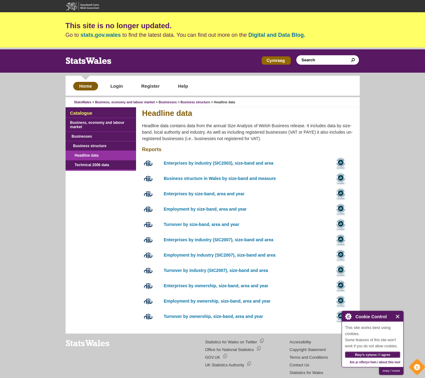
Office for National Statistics (229, 349)
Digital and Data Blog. (277, 35)
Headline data (87, 155)
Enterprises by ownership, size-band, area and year (216, 285)
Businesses (168, 102)
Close (398, 317)
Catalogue (81, 113)
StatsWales (82, 102)
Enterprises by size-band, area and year (204, 193)
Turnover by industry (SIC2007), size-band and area (216, 270)
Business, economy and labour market (125, 102)
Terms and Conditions (309, 357)
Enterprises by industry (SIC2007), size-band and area (218, 239)
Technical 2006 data (92, 165)
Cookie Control (415, 368)
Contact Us (299, 365)
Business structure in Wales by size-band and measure (220, 178)
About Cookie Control (348, 316)
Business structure (195, 102)
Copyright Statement (308, 349)
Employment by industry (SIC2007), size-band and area (219, 255)
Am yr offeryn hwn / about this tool (375, 362)
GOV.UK (212, 357)
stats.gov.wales (101, 35)
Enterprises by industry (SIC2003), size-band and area (218, 163)
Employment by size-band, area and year (205, 209)
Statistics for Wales (306, 372)
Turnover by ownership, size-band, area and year (213, 316)
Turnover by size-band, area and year (201, 224)
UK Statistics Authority (224, 365)
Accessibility (300, 342)
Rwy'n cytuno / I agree (372, 355)
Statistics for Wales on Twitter (231, 342)
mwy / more (391, 370)
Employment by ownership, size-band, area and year (217, 301)
